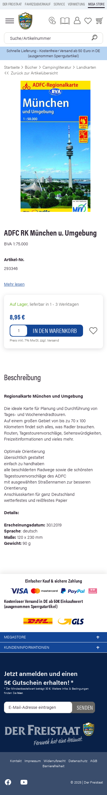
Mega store (96, 4)
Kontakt (16, 760)
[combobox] (53, 38)
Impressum (33, 760)
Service (59, 4)
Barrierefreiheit (53, 765)
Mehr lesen (14, 284)
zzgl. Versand (49, 340)
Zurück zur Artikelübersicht (31, 73)
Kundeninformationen (53, 647)
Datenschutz (77, 760)
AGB (93, 760)
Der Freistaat (12, 4)
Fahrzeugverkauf (38, 4)
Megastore (53, 637)
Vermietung (76, 4)
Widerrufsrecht (55, 760)
